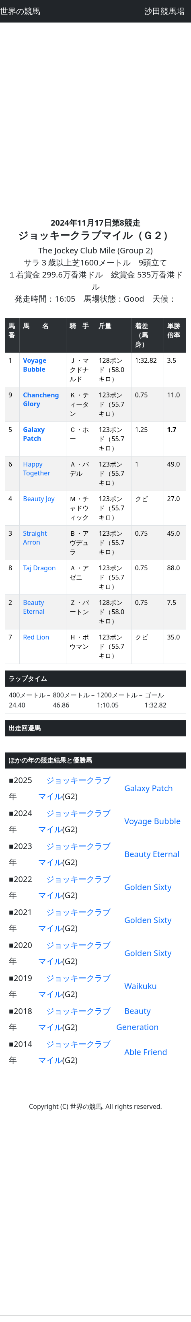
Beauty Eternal (33, 607)
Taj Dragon (39, 567)
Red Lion (36, 637)
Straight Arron (35, 538)
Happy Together (36, 468)
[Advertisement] (95, 118)
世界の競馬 (20, 11)
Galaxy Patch (34, 434)
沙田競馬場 (164, 11)
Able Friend (145, 1051)
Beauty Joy (38, 498)
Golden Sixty (147, 887)
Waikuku (140, 986)
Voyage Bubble (34, 365)
